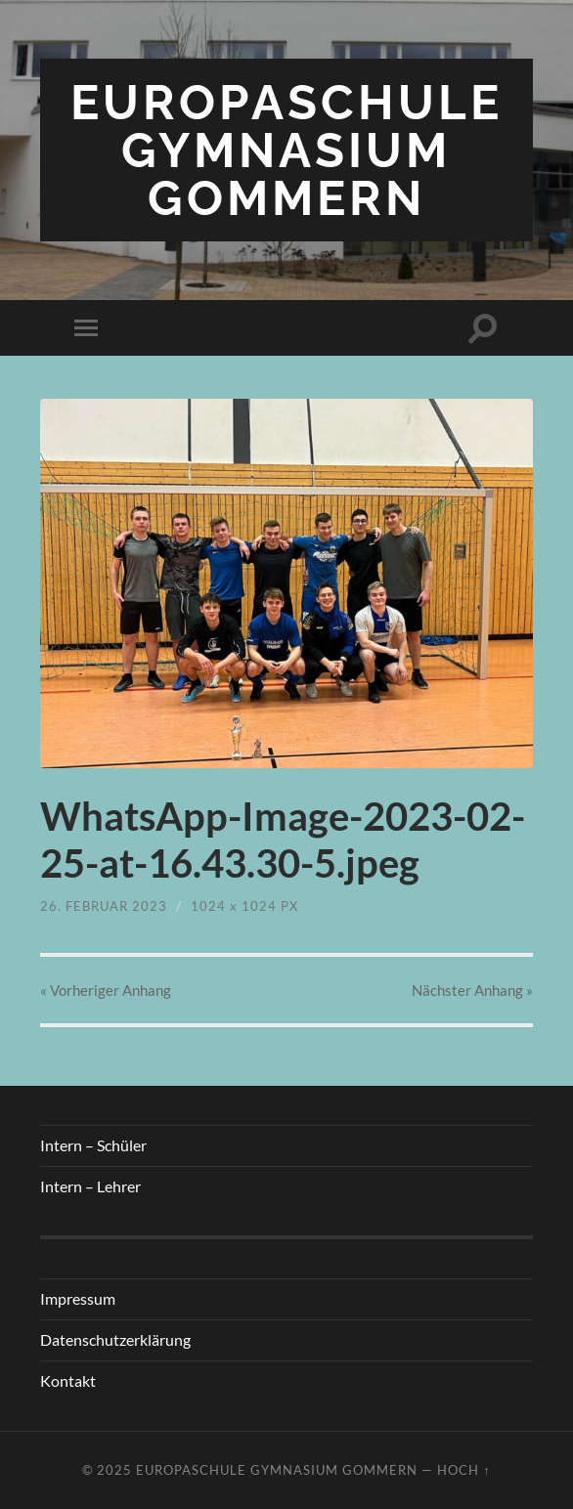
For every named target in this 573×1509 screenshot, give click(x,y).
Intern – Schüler (93, 1145)
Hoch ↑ (463, 1470)
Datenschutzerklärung (115, 1339)
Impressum (77, 1298)
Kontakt (68, 1380)
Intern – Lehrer (90, 1186)
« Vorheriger (105, 990)
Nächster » (472, 990)
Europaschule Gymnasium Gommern (286, 150)
